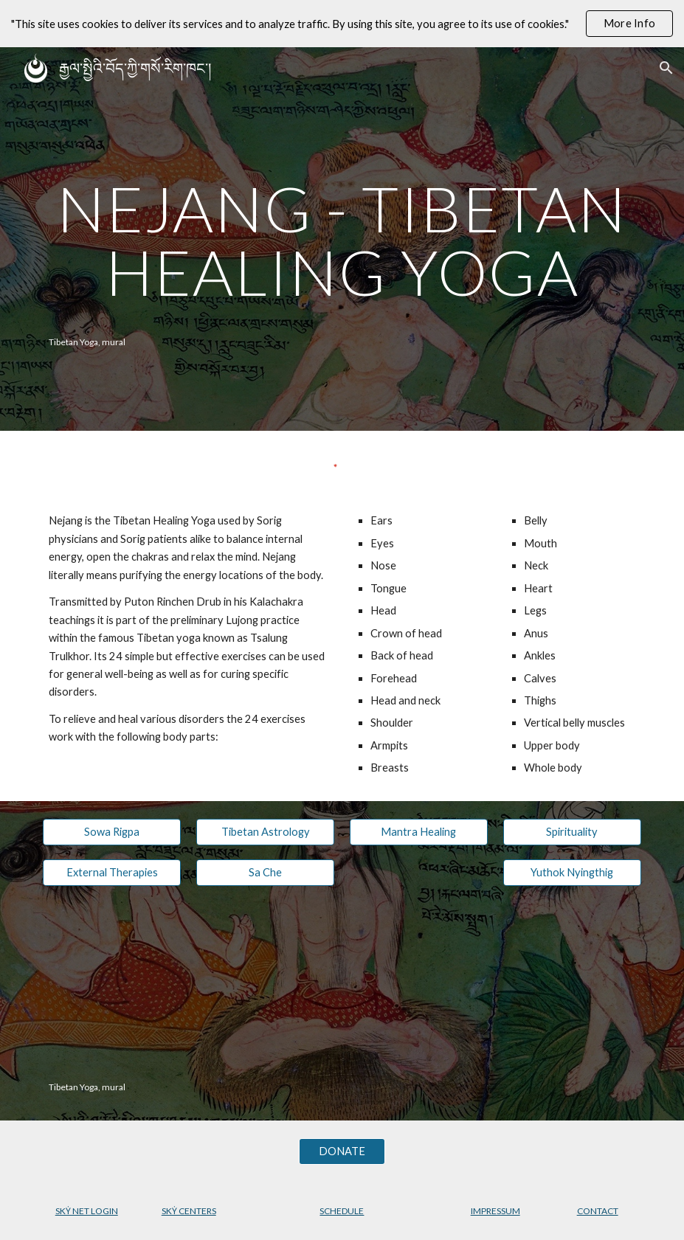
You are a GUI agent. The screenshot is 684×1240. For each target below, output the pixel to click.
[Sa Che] (265, 872)
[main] (341, 240)
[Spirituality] (572, 832)
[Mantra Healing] (418, 832)
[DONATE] (342, 1151)
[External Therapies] (112, 872)
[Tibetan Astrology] (265, 832)
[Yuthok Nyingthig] (572, 872)
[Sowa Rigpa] (112, 832)
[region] (342, 23)
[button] (666, 68)
